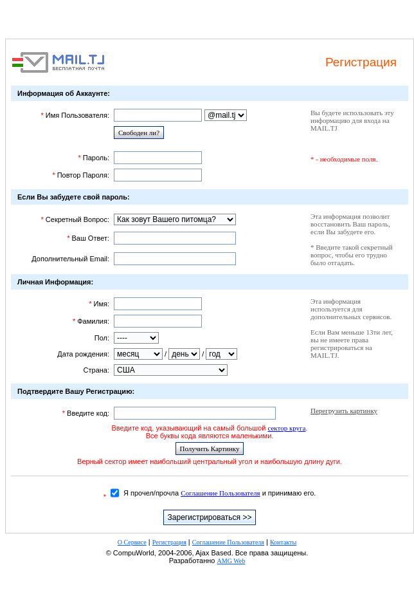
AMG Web (231, 560)
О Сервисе (132, 542)
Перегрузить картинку (343, 410)
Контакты (283, 542)
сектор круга (286, 428)
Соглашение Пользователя (220, 493)
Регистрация (169, 542)
